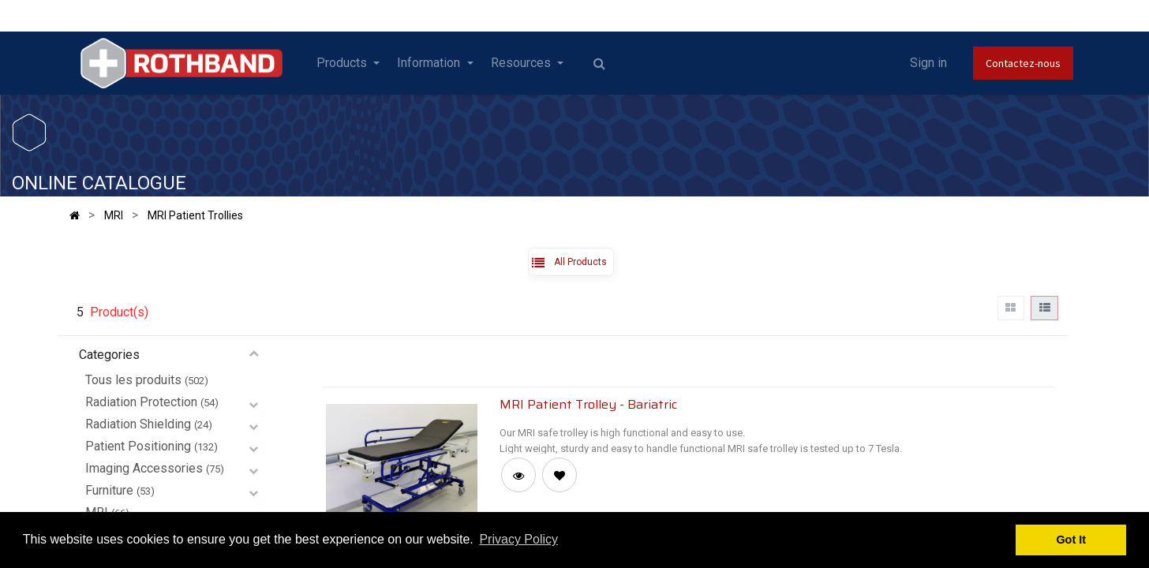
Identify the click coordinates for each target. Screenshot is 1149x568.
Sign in (928, 62)
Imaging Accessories (144, 468)
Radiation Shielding (138, 424)
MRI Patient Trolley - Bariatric (588, 404)
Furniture (109, 490)
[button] (559, 475)
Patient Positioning (138, 446)
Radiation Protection (141, 401)
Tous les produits (133, 379)
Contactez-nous (1023, 63)
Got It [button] (1071, 539)
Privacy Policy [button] (518, 539)
